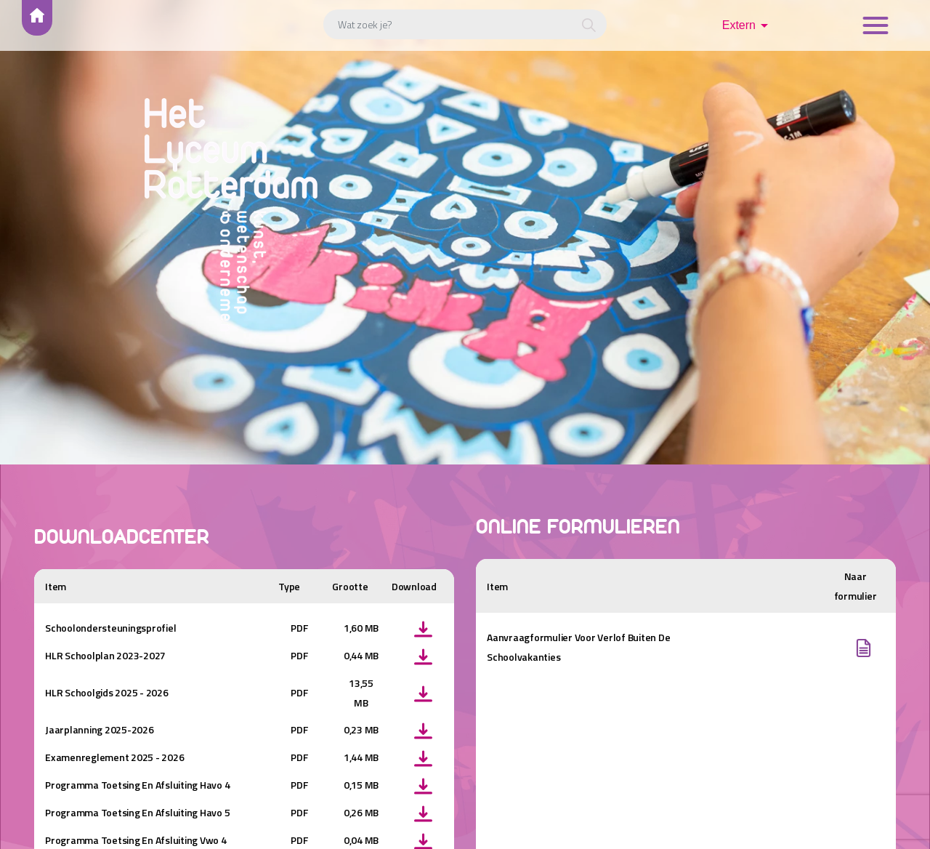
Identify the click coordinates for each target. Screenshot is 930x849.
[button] (588, 26)
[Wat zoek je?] (465, 24)
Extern (739, 25)
